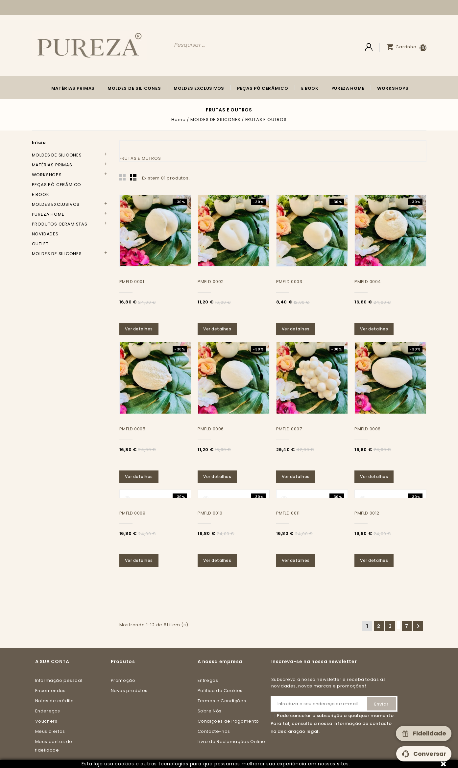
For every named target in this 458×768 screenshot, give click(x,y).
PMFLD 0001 (131, 281)
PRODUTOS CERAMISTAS (59, 224)
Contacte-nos (214, 731)
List (133, 177)
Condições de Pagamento (228, 721)
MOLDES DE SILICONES (134, 88)
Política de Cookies (220, 690)
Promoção (123, 680)
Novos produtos (129, 690)
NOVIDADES (45, 234)
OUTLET (40, 244)
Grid (122, 177)
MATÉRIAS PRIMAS (73, 88)
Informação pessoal (59, 680)
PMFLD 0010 (210, 513)
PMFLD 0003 (289, 281)
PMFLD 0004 (367, 281)
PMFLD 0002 (211, 281)
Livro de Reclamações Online (231, 741)
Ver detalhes (139, 329)
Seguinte (418, 626)
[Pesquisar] (232, 44)
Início (39, 142)
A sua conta (52, 661)
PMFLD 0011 (288, 513)
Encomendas (50, 690)
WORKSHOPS (392, 88)
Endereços (47, 711)
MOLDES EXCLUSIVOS (199, 88)
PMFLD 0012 (366, 513)
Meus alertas (50, 731)
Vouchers (46, 721)
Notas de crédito (54, 701)
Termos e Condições (222, 701)
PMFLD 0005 (132, 429)
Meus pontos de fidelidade (53, 745)
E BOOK (310, 88)
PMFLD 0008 (367, 429)
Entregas (208, 680)
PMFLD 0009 (132, 513)
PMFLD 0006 (211, 429)
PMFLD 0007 (289, 429)
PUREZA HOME (348, 88)
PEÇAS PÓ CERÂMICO (262, 88)
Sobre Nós (210, 711)
